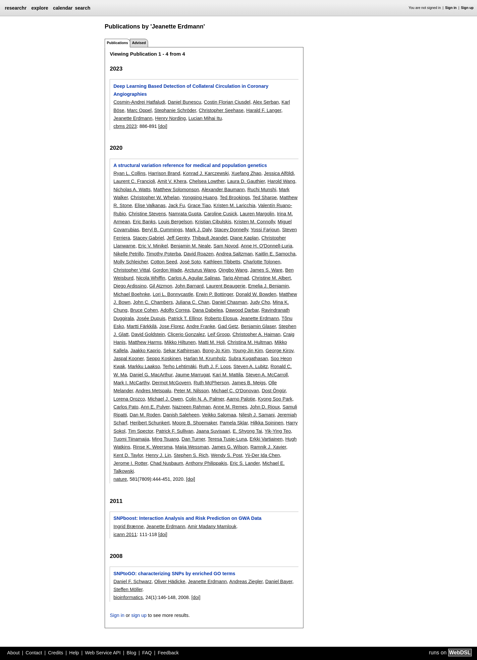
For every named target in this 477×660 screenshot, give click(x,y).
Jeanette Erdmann (132, 118)
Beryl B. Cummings (162, 229)
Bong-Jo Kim (216, 350)
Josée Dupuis (150, 318)
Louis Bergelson (175, 221)
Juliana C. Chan (192, 302)
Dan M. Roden (145, 414)
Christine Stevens (147, 213)
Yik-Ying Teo (278, 431)
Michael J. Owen (165, 399)
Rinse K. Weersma (153, 447)
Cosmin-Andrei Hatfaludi (139, 102)
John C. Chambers (153, 302)
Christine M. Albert (271, 278)
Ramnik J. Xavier (268, 447)
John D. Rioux (265, 407)
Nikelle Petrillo (128, 253)
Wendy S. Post (226, 455)
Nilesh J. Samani (257, 414)
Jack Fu (176, 205)
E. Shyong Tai (247, 431)
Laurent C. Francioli (134, 181)
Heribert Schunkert (150, 422)
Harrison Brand (164, 173)
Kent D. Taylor (128, 455)
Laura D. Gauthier (246, 181)
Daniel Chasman (229, 302)
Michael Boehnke (131, 294)
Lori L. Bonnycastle (173, 294)
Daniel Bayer (278, 581)
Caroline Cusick (220, 213)
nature (120, 479)
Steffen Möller (127, 589)
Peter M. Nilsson (191, 390)
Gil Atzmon (160, 286)
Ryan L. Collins (129, 173)
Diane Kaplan (244, 238)
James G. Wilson (230, 447)
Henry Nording (170, 118)
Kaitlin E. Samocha (275, 253)
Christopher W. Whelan (155, 197)
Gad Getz (228, 326)
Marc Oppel (139, 110)
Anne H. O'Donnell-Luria (266, 245)
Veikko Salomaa (219, 414)
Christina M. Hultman (249, 342)
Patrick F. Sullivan (174, 431)
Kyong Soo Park (275, 399)
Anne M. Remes (230, 407)
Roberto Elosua (220, 318)
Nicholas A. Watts (131, 189)
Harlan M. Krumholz (205, 358)
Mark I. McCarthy (131, 382)
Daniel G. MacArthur (151, 374)
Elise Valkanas (149, 205)
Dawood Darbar (242, 310)
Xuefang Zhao (246, 173)
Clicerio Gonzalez (186, 334)
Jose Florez (171, 326)
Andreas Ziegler (246, 581)
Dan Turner (193, 439)
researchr (15, 8)
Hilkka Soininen (266, 422)
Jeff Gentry (178, 238)
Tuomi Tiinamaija (131, 439)
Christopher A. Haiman (257, 334)
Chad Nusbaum (166, 463)
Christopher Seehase (221, 110)
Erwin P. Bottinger (214, 294)
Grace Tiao (199, 205)
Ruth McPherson (211, 382)
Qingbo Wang (233, 270)
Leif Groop (218, 334)
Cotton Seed (163, 261)
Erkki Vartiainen (266, 439)
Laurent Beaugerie (225, 286)
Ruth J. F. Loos (215, 366)
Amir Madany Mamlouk (211, 526)
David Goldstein (148, 334)
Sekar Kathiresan (181, 350)
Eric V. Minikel (153, 245)
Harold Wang (281, 181)
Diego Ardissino (129, 286)
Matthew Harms (145, 342)
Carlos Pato (125, 407)
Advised (139, 43)
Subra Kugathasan (248, 358)
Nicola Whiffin (150, 278)
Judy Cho (260, 302)
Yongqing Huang (199, 197)
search (82, 8)
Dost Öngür (274, 390)
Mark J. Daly (198, 229)
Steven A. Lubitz (251, 366)
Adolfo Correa (175, 310)
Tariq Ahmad (236, 278)
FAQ (147, 652)
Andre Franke (200, 326)
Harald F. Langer (263, 110)
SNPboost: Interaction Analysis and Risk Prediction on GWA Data (187, 518)
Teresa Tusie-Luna (227, 439)
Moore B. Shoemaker (194, 422)
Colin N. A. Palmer (205, 399)
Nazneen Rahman (191, 407)
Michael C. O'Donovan (235, 390)
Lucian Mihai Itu (205, 118)
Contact (34, 652)
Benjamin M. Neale (191, 245)
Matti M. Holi (211, 342)
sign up (138, 615)
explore (39, 8)
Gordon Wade (167, 270)
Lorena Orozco (129, 399)
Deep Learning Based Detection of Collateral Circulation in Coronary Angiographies (190, 90)
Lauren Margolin (257, 213)
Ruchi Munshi (261, 189)
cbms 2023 (124, 126)
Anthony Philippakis (206, 463)
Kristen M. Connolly (254, 221)
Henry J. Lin (158, 455)
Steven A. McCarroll (267, 374)
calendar (63, 8)
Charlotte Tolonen (262, 261)
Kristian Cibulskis (213, 221)
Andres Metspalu (153, 390)
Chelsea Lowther (207, 181)
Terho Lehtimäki (179, 366)
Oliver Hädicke (170, 581)
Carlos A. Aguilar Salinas (194, 278)
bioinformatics (128, 597)
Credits (55, 652)
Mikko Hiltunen (179, 342)
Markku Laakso (144, 366)
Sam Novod (225, 245)
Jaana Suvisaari (213, 431)
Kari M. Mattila (228, 374)
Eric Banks (144, 221)
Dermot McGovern (171, 382)
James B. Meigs (249, 382)
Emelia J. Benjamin (268, 286)
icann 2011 (124, 534)
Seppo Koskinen (163, 358)
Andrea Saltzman (234, 253)
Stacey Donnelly (231, 229)
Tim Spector (140, 431)
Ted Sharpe (264, 197)
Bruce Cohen (144, 310)
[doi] (162, 126)
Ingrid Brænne (128, 526)
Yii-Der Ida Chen (262, 455)
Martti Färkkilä (141, 326)
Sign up (467, 8)
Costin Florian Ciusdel (227, 102)
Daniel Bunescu (184, 102)
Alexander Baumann (222, 189)
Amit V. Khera (171, 181)
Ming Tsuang (165, 439)
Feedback (168, 652)
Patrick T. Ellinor (185, 318)
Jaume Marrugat (192, 374)
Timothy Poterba (163, 253)
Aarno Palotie (241, 399)
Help (74, 652)
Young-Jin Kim (247, 350)
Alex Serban (266, 102)
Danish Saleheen (181, 414)
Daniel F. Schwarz (132, 581)
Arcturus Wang (200, 270)
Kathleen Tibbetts (221, 261)
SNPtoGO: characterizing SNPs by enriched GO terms (174, 573)
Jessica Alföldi (279, 173)
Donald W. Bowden (256, 294)
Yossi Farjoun (265, 229)
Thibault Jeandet (209, 238)
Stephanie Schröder (175, 110)
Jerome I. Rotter (130, 463)
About (13, 652)
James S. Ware (266, 270)
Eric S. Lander (245, 463)
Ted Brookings (235, 197)
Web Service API (103, 652)
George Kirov (279, 350)
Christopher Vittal (131, 270)
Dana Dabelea (207, 310)
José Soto (190, 261)
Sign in (451, 8)
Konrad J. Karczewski (206, 173)
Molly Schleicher (130, 261)
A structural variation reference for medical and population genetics (190, 165)
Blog (131, 652)
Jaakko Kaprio (146, 350)
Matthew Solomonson (176, 189)
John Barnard (189, 286)
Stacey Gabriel (148, 238)
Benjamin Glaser (258, 326)
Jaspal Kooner (128, 358)
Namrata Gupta (185, 213)
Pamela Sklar (234, 422)
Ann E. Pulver (155, 407)
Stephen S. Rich (191, 455)
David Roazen (198, 253)
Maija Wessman (192, 447)
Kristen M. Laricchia (234, 205)
